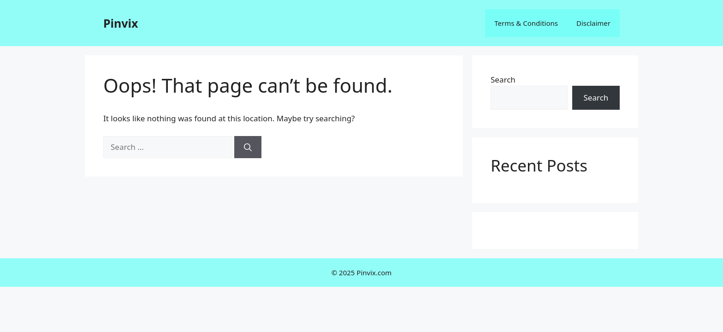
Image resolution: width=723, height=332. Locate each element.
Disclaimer (593, 23)
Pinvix (120, 23)
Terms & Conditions (526, 23)
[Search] (247, 147)
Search (503, 79)
